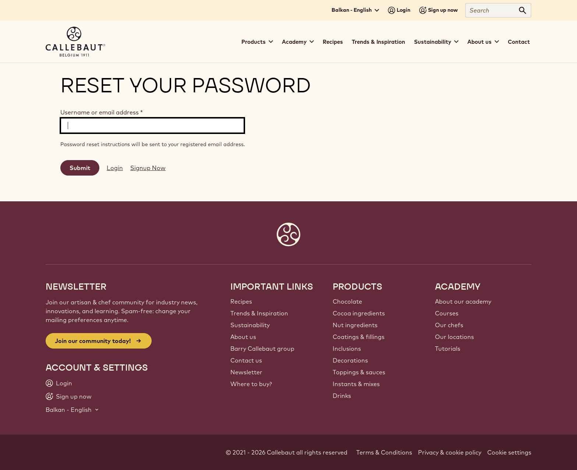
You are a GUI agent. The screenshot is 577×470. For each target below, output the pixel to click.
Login (115, 168)
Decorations (350, 360)
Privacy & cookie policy (449, 452)
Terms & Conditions (384, 452)
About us (243, 336)
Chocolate (347, 301)
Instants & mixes (356, 384)
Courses (447, 313)
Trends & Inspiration (378, 41)
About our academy (463, 301)
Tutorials (447, 348)
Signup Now (148, 168)
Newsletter (246, 372)
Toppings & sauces (359, 372)
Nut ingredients (355, 325)
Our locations (454, 336)
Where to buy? (251, 384)
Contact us (246, 360)
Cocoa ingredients (359, 313)
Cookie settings (509, 452)
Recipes (333, 41)
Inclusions (347, 348)
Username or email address (101, 112)
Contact (519, 41)
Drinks (342, 395)
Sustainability (250, 325)
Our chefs (449, 325)
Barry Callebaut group (262, 348)
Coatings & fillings (359, 336)
